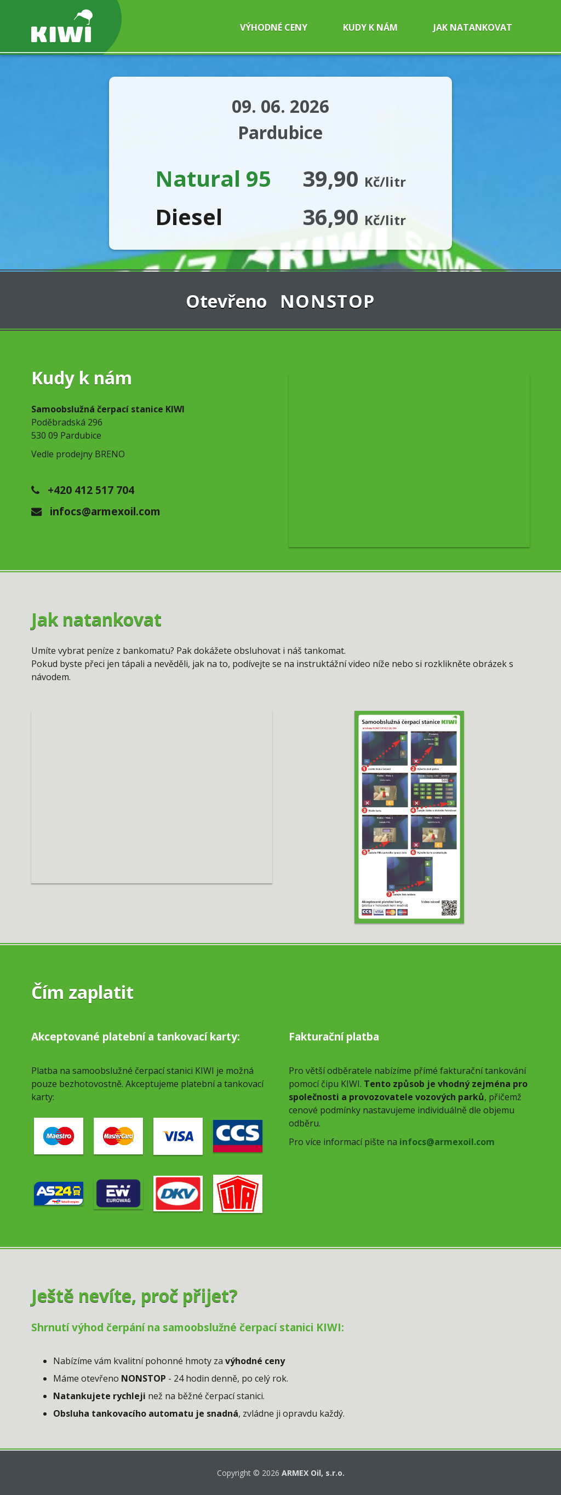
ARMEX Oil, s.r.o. (313, 1473)
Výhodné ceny (273, 27)
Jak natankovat (472, 27)
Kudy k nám (370, 27)
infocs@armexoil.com (96, 511)
